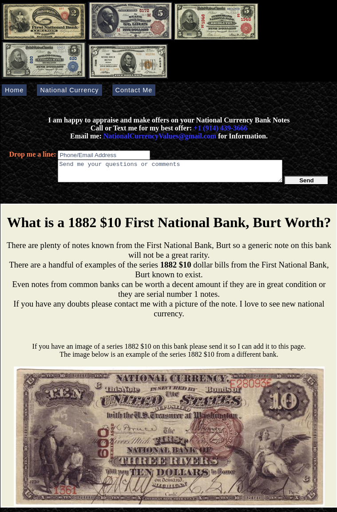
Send (306, 184)
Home (14, 90)
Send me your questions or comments (170, 173)
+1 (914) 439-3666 (220, 128)
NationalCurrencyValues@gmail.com (159, 136)
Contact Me (134, 90)
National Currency (69, 90)
